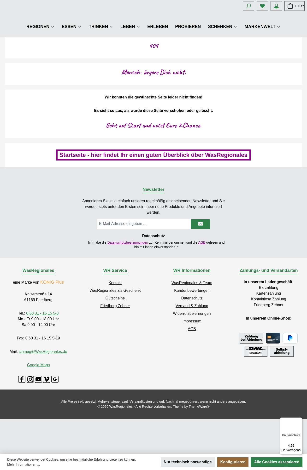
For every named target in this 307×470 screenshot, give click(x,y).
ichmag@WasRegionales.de (43, 387)
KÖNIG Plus (52, 317)
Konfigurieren (233, 462)
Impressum (191, 356)
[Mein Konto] (276, 6)
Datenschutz (192, 333)
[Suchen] (248, 6)
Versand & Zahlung (192, 341)
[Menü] (299, 420)
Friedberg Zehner (115, 341)
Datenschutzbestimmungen (127, 278)
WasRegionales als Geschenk (115, 326)
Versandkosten (141, 437)
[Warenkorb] (294, 6)
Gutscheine (115, 333)
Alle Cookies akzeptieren (276, 462)
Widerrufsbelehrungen (192, 349)
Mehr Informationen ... (23, 464)
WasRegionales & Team (191, 318)
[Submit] (200, 259)
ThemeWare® (199, 442)
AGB (202, 278)
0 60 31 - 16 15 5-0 (42, 348)
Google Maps (38, 400)
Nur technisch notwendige (188, 462)
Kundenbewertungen (192, 326)
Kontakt (115, 318)
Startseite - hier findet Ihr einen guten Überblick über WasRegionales (153, 190)
